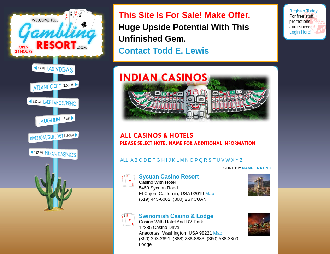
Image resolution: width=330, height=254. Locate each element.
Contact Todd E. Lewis (164, 50)
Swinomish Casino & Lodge (176, 216)
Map (209, 193)
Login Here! (300, 32)
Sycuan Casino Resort (169, 177)
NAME (247, 168)
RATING (264, 168)
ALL (124, 160)
